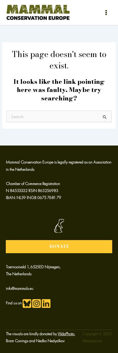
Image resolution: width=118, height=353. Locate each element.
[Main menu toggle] (106, 12)
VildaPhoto (66, 333)
